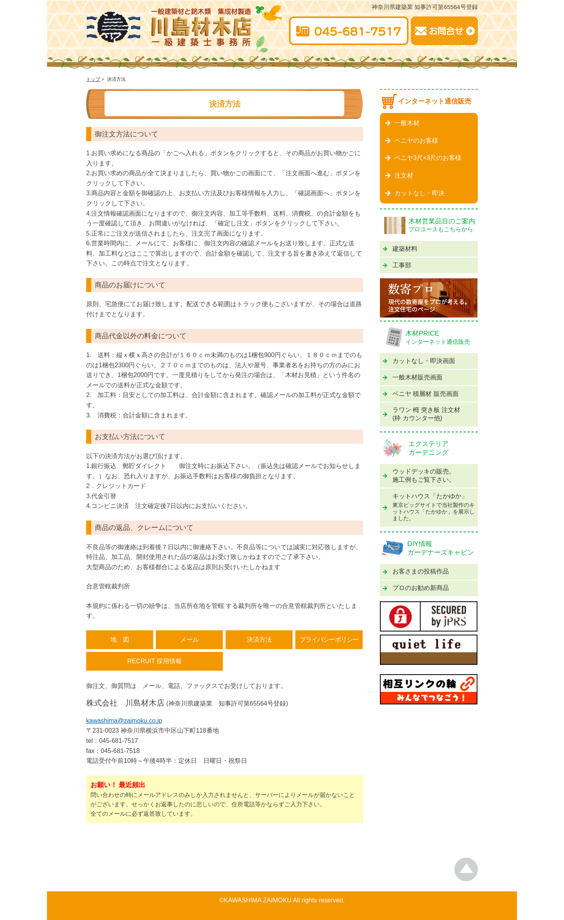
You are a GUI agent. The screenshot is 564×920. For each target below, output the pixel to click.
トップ (93, 79)
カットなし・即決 (415, 193)
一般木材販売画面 (413, 377)
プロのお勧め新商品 (416, 587)
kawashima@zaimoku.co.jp (124, 720)
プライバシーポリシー (329, 639)
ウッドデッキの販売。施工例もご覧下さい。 (419, 475)
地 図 (119, 639)
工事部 (397, 265)
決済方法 (259, 639)
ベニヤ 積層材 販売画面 (421, 393)
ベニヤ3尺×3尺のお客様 (423, 157)
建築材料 (400, 248)
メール (189, 639)
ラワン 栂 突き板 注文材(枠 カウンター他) (422, 413)
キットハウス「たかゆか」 (429, 507)
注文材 (399, 175)
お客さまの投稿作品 (416, 571)
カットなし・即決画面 (419, 360)
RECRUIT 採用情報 (154, 661)
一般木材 (402, 123)
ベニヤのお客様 (411, 140)
